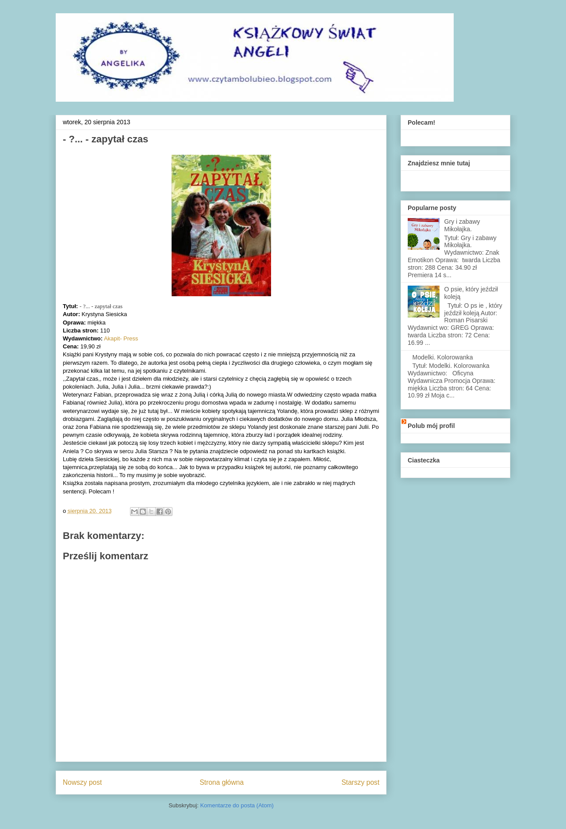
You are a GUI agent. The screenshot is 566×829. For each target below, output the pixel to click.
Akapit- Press (121, 338)
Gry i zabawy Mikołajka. (462, 225)
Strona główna (221, 782)
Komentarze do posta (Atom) (237, 805)
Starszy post (360, 782)
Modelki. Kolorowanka (443, 357)
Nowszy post (82, 782)
